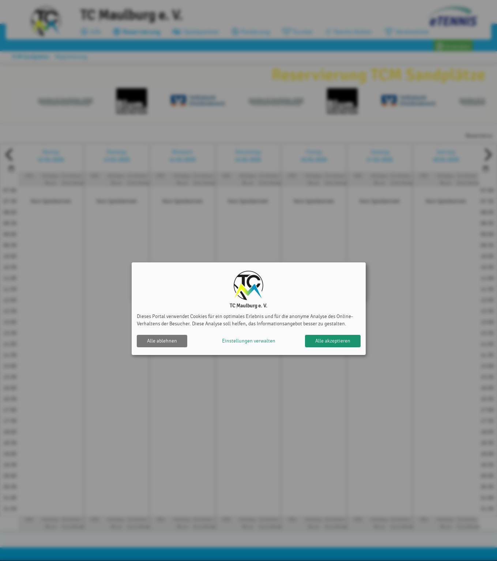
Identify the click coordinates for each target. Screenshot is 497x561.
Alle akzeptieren (332, 341)
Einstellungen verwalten (248, 341)
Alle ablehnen (162, 341)
